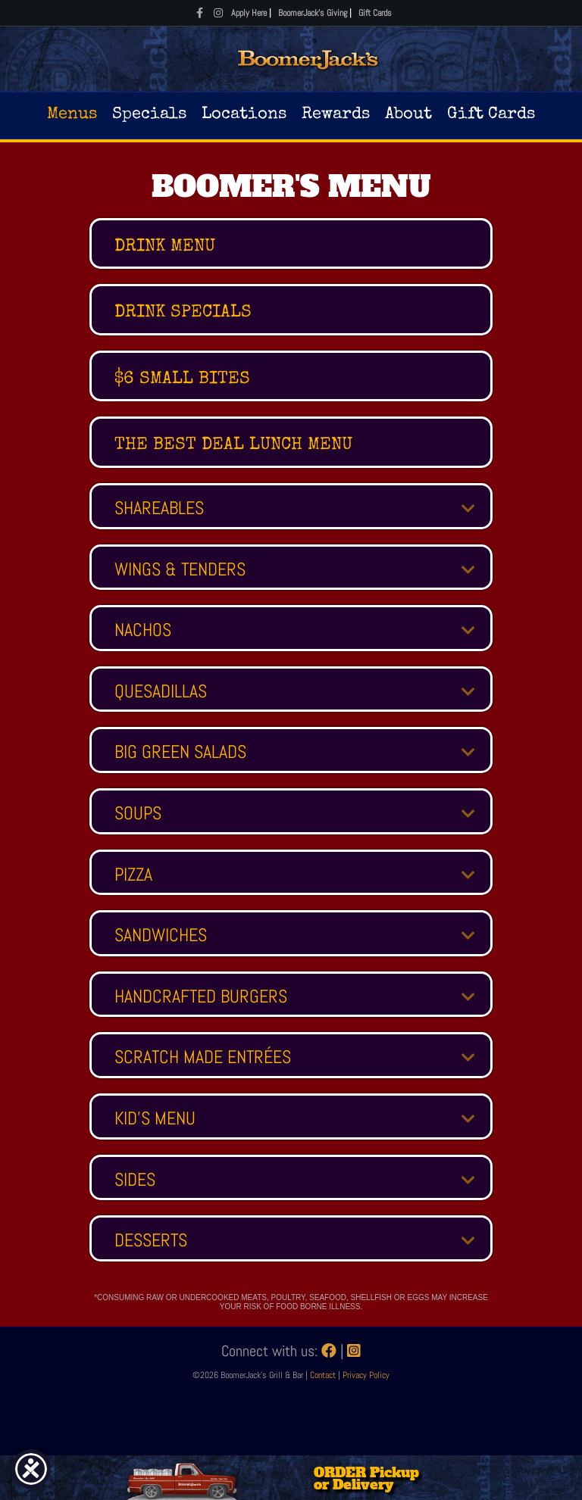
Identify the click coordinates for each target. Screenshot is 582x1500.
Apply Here (249, 13)
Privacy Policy (366, 1375)
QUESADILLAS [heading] (160, 691)
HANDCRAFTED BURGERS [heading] (200, 996)
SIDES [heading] (134, 1179)
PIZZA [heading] (133, 874)
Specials (149, 115)
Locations (244, 115)
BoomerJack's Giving (312, 13)
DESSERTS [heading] (150, 1240)
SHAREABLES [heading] (159, 508)
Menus (72, 115)
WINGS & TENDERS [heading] (180, 569)
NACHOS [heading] (142, 630)
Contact (324, 1375)
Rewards (336, 115)
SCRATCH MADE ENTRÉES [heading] (202, 1057)
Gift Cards (375, 13)
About (408, 115)
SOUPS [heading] (137, 813)
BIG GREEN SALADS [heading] (180, 751)
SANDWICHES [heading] (160, 935)
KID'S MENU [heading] (155, 1118)
